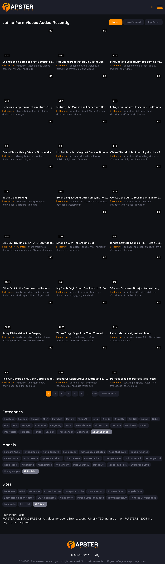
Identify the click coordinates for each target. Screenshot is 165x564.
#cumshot (81, 290)
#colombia (125, 113)
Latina (141, 416)
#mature (29, 110)
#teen (142, 65)
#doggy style (74, 293)
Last (95, 390)
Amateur (8, 416)
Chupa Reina (30, 448)
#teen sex (85, 383)
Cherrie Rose (51, 455)
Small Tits (126, 422)
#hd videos (41, 65)
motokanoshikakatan (89, 448)
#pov (43, 110)
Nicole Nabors (93, 487)
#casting (6, 68)
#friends (16, 68)
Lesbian (33, 428)
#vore (30, 245)
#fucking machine (23, 293)
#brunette (91, 65)
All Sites (39, 500)
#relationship (138, 158)
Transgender (48, 428)
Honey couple (136, 461)
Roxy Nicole (146, 455)
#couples (126, 293)
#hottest (137, 293)
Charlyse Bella (89, 455)
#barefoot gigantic (40, 248)
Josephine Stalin (73, 487)
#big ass (14, 158)
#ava (52, 248)
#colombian (73, 203)
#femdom (138, 290)
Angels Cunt (131, 487)
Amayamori (64, 494)
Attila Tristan (11, 455)
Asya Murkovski (112, 448)
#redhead (61, 338)
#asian (72, 380)
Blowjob (21, 416)
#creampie (61, 68)
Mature (69, 416)
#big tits (127, 158)
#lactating (7, 203)
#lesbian (30, 65)
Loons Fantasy (52, 487)
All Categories (81, 428)
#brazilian (97, 245)
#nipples (137, 380)
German (112, 422)
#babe (126, 200)
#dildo (102, 155)
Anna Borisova (49, 448)
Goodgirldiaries (133, 448)
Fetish (21, 428)
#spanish (126, 248)
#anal (71, 65)
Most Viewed (134, 22)
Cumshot (57, 416)
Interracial (151, 422)
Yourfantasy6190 (112, 494)
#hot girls (26, 68)
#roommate (116, 158)
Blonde (104, 416)
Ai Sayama (9, 461)
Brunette (117, 416)
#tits (89, 245)
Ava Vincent (43, 461)
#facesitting (139, 155)
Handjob (26, 422)
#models (73, 158)
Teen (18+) (82, 416)
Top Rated (154, 22)
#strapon (154, 200)
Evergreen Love (116, 461)
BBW (15, 422)
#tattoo (94, 155)
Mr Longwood (128, 455)
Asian (67, 422)
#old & (149, 65)
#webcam (20, 290)
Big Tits (130, 416)
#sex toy (135, 200)
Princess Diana (113, 487)
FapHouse (9, 487)
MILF (45, 416)
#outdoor (126, 203)
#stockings (102, 65)
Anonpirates (26, 461)
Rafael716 (78, 461)
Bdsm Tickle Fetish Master (18, 494)
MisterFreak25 (70, 455)
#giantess (39, 245)
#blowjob (80, 65)
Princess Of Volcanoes (137, 494)
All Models (10, 467)
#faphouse (115, 338)
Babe (151, 416)
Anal (94, 416)
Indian (139, 422)
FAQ (97, 550)
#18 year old (40, 293)
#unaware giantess (11, 248)
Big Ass (34, 416)
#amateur (20, 65)
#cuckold (86, 200)
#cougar (19, 113)
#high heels (62, 158)
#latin (78, 200)
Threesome (98, 422)
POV (6, 422)
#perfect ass (128, 383)
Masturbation (81, 422)
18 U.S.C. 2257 (79, 550)
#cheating (61, 203)
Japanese (64, 428)
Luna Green (67, 448)
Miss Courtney (61, 461)
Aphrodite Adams (31, 455)
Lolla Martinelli (109, 455)
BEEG (22, 487)
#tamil (5, 158)
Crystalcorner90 (45, 494)
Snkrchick (24, 500)
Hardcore (9, 428)
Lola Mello (9, 500)
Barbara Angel (11, 448)
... (89, 390)
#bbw (89, 110)
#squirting (30, 155)
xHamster (34, 487)
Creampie (40, 422)
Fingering (55, 422)
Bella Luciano (153, 448)
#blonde (134, 65)
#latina (26, 248)
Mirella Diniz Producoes (86, 494)
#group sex (99, 335)
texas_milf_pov (96, 461)
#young (157, 65)
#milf (37, 110)
